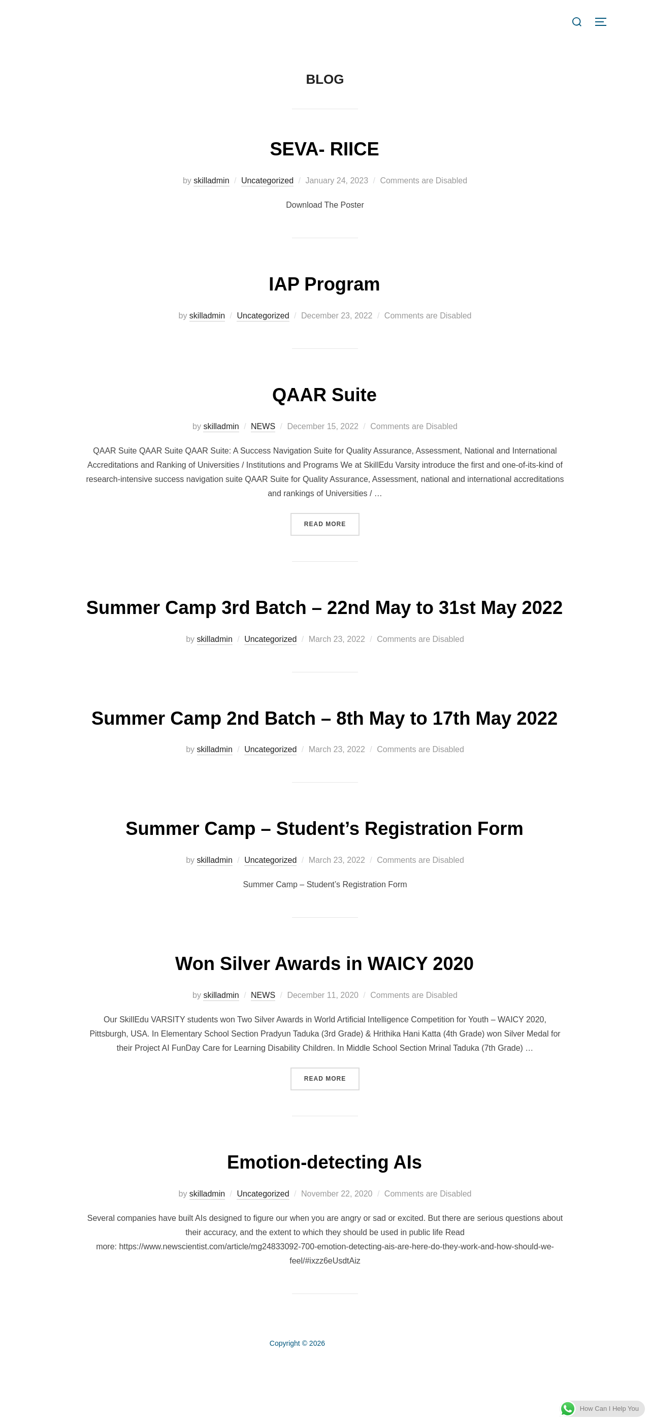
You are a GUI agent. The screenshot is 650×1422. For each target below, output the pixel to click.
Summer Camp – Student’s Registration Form (324, 887)
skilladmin (211, 180)
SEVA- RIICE (325, 148)
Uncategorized (267, 180)
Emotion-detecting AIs (324, 1221)
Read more (332, 523)
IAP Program (324, 283)
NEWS (263, 426)
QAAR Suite (324, 394)
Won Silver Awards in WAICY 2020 (324, 1023)
